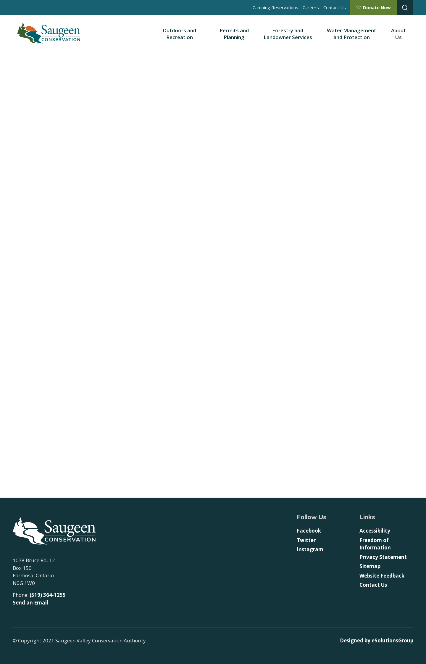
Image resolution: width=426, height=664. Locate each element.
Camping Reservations (275, 7)
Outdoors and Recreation (179, 34)
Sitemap (369, 566)
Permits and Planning (234, 34)
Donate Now (377, 7)
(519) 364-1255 (48, 594)
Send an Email (30, 602)
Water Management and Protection (351, 34)
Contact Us (334, 7)
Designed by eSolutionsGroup (376, 640)
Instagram (310, 549)
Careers (311, 7)
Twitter (306, 540)
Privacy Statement (383, 557)
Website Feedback (381, 575)
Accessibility (374, 530)
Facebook (309, 530)
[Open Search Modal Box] (405, 7)
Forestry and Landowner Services (288, 34)
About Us (398, 34)
